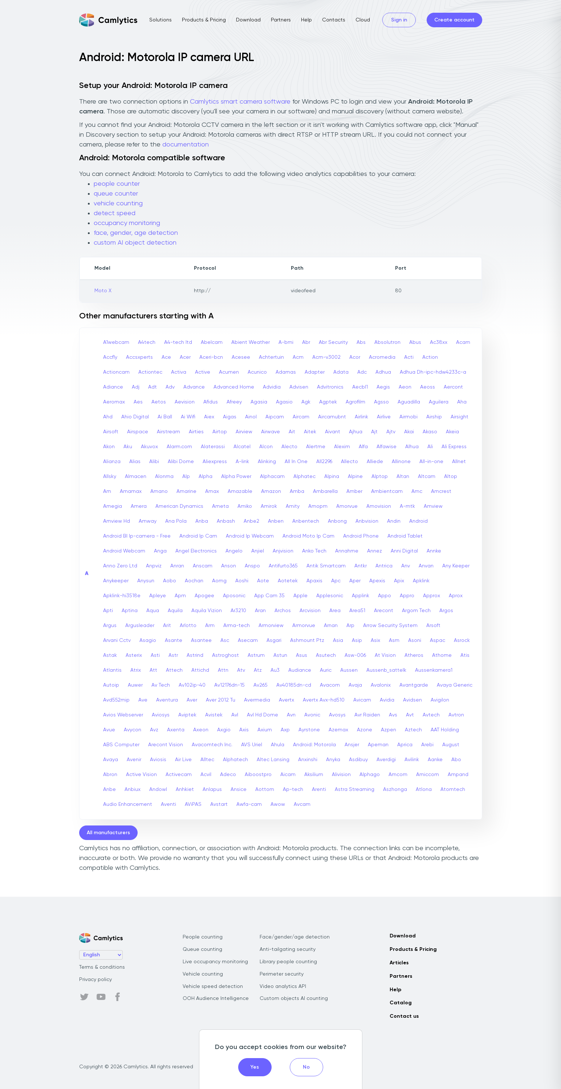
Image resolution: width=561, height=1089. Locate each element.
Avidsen (412, 700)
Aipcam (274, 416)
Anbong (337, 521)
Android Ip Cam (198, 536)
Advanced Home (234, 387)
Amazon (271, 491)
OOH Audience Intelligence (216, 998)
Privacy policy (95, 979)
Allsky (109, 476)
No (306, 1067)
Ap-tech (293, 789)
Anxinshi (307, 759)
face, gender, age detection (136, 233)
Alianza (112, 461)
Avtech (431, 715)
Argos (446, 610)
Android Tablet (405, 536)
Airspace (137, 431)
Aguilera (438, 402)
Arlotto (188, 625)
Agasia (259, 402)
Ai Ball (165, 416)
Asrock (462, 640)
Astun (280, 655)
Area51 (357, 610)
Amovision (378, 506)
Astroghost (225, 655)
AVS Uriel (251, 744)
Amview (433, 506)
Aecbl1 (360, 387)
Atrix (135, 670)
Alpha (205, 476)
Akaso (430, 431)
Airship (434, 416)
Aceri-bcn (211, 357)
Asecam (248, 640)
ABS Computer (121, 744)
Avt (410, 715)
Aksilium (313, 774)
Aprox (456, 595)
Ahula (277, 744)
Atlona (424, 789)
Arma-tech (236, 625)
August (450, 744)
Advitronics (330, 387)
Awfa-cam (249, 804)
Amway (147, 521)
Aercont (453, 387)
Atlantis (112, 670)
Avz (154, 729)
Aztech (413, 729)
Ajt (374, 431)
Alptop (379, 476)
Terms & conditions (102, 967)
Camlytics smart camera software (240, 102)
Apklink (421, 580)
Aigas (229, 416)
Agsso (381, 402)
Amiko (244, 506)
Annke (434, 551)
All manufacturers (108, 832)
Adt (152, 387)
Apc (336, 580)
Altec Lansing (273, 759)
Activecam (179, 774)
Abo (456, 759)
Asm (394, 640)
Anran (177, 565)
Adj (135, 387)
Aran (260, 610)
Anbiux (133, 789)
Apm (180, 595)
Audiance (299, 670)
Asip (357, 640)
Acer (185, 357)
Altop (450, 476)
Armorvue (303, 625)
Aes (138, 402)
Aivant (332, 431)
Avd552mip (116, 700)
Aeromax (114, 402)
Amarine (186, 491)
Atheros (414, 655)
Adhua (383, 372)
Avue (109, 729)
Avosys (337, 715)
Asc (224, 640)
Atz (258, 670)
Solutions (160, 20)
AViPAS (193, 804)
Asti (155, 655)
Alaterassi (213, 446)
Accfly (110, 357)
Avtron (456, 715)
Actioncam (116, 372)
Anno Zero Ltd (120, 565)
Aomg (219, 580)
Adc (362, 372)
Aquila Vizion (206, 610)
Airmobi (408, 416)
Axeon (200, 729)
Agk (305, 402)
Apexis (377, 580)
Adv (170, 387)
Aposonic (234, 595)
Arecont (383, 610)
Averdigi (386, 759)
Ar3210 (238, 610)
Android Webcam (124, 551)
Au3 (275, 670)
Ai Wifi (188, 416)
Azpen (388, 729)
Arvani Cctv (117, 640)
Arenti (319, 789)
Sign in (399, 20)
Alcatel (242, 446)
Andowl (158, 789)
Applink (360, 595)
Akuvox (149, 446)
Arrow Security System (390, 625)
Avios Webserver (123, 715)
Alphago (369, 774)
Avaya (110, 759)
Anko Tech (314, 551)
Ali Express (454, 446)
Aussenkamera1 (433, 670)
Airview (244, 431)
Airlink (361, 416)
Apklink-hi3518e (122, 595)
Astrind (195, 655)
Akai (409, 431)
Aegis (383, 387)
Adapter (315, 372)
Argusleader (139, 625)
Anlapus (212, 789)
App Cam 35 (269, 595)
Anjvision (283, 551)
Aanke (435, 759)
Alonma (164, 476)
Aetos (158, 402)
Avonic (312, 715)
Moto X (102, 290)
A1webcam (116, 342)
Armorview (271, 625)
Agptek (328, 402)
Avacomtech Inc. (212, 744)
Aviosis (158, 759)
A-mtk (407, 506)
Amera (139, 506)
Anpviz (154, 565)
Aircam (301, 416)
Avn (291, 715)
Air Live (183, 759)
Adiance (113, 387)
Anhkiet (185, 789)
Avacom (330, 685)
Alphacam (272, 476)
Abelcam (212, 342)
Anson (228, 565)
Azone (364, 729)
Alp (186, 476)
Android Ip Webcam (250, 536)
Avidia (387, 700)
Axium (264, 729)
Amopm (318, 506)
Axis (244, 729)
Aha (462, 402)
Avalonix (381, 685)
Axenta (175, 729)
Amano (159, 491)
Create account (454, 20)
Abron (110, 774)
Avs (393, 715)
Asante (173, 640)
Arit (167, 625)
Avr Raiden (367, 715)
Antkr (360, 565)
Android (418, 521)
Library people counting (288, 961)
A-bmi (286, 342)
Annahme (346, 551)
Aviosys (161, 715)
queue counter (116, 193)
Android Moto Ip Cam (308, 536)
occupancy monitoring (127, 223)
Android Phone (361, 536)
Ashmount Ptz (307, 640)
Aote (263, 580)
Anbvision (366, 521)
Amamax (131, 491)
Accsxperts (139, 357)
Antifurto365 (283, 565)
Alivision (341, 774)
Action (430, 357)
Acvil (205, 774)
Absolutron (387, 342)
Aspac (437, 640)
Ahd (108, 416)
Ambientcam (387, 491)
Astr (173, 655)
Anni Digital (404, 551)
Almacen (135, 476)
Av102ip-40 (192, 685)
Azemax (338, 729)
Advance (194, 387)
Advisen (298, 387)
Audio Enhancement (127, 804)
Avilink (412, 759)
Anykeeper (116, 580)
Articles (399, 962)
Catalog (401, 1002)
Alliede (375, 461)
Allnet (459, 461)
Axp (285, 729)
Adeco (228, 774)
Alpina (331, 476)
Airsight (459, 416)
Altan (403, 476)
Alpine (355, 476)
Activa (178, 372)
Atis (464, 655)
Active (202, 372)
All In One (296, 461)
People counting (203, 937)
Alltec (207, 759)
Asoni (414, 640)
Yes (255, 1067)
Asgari (274, 640)
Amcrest (441, 491)
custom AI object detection (135, 243)
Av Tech (160, 685)
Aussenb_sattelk (386, 670)
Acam (463, 342)
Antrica (384, 565)
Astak (110, 655)
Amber (354, 491)
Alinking (267, 461)
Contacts (333, 20)
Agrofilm (355, 402)
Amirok (269, 506)
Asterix (134, 655)
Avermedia (257, 700)
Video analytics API (283, 986)
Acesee (241, 357)
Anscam (202, 565)
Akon (109, 446)
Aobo (169, 580)
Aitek (310, 431)
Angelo (234, 551)
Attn (223, 670)
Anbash (226, 521)
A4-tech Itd (178, 342)
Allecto (349, 461)
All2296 (324, 461)
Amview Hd (116, 521)
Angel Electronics (196, 551)
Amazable (240, 491)
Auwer (135, 685)
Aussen (349, 670)
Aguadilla (409, 402)
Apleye (157, 595)
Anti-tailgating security (288, 949)
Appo (384, 595)
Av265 (260, 685)
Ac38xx (438, 342)
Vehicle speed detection (213, 986)
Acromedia (382, 357)
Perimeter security (282, 974)
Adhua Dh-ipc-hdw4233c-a (433, 372)
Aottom (264, 789)
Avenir (134, 759)
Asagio (147, 640)
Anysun (145, 580)
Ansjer (352, 744)
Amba (297, 491)
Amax (212, 491)
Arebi (427, 744)
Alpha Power (236, 476)
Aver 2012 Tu (220, 700)
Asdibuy (358, 759)
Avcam (302, 804)
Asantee (201, 640)
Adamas (286, 372)
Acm (298, 357)
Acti (409, 357)
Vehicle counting (203, 974)
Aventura (167, 700)
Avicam (362, 700)
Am (107, 491)
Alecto (289, 446)
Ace (166, 357)
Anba (201, 521)
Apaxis (314, 580)
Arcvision (310, 610)
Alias (135, 461)
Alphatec (304, 476)
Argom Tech (416, 610)
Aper (355, 580)
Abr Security (333, 342)
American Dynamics (179, 506)
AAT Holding (445, 729)
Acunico (257, 372)
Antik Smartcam (326, 565)
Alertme (315, 446)
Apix (399, 580)
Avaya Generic (454, 685)
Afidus (210, 402)
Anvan (426, 565)
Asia (338, 640)
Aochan (194, 580)
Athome (442, 655)
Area (335, 610)
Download (248, 20)
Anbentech (305, 521)
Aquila (175, 610)
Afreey (234, 402)
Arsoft (433, 625)
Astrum (256, 655)
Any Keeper (455, 565)
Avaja (355, 685)
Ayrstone (309, 729)
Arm (210, 625)
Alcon (266, 446)
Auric (326, 670)
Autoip (111, 685)
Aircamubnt (332, 416)
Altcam (426, 476)
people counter (117, 184)
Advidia (272, 387)
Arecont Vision (165, 744)
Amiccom (427, 774)
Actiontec (150, 372)
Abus (415, 342)
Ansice (239, 789)
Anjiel (257, 551)
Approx (431, 595)
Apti (108, 610)
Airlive (384, 416)
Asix (375, 640)
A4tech (146, 342)
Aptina (130, 610)
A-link (242, 461)
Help (306, 20)
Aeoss (427, 387)
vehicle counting (118, 203)
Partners (281, 20)
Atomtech (452, 789)
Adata (341, 372)
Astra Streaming (354, 789)
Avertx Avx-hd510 (324, 700)
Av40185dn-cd (293, 685)
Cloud (362, 20)
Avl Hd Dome (262, 715)
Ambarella (325, 491)
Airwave (270, 431)
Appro (407, 595)
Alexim (342, 446)
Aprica (404, 744)
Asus (301, 655)
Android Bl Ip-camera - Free (137, 536)
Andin (394, 521)
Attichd (200, 670)
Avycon (132, 729)
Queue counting (202, 949)
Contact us (404, 1016)
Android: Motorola (314, 744)
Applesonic (329, 595)
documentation (185, 144)
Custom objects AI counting (294, 998)
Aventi (168, 804)
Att (153, 670)
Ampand (458, 774)
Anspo (252, 565)
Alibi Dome (181, 461)
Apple (300, 595)
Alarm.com (179, 446)
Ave (142, 700)
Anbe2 (251, 521)
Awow (278, 804)
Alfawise (387, 446)
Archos (283, 610)
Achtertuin (271, 357)
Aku (127, 446)
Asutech (326, 655)
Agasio (284, 402)
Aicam (288, 774)
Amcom (398, 774)
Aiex (209, 416)
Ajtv (390, 431)
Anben (276, 521)
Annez (374, 551)
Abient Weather (250, 342)
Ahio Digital (135, 416)
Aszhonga (395, 789)
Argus (110, 625)
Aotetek (288, 580)
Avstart (219, 804)
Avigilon (440, 700)
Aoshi (241, 580)
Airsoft (110, 431)
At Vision (385, 655)
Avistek (214, 715)
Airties (196, 431)
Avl (234, 715)
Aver (192, 700)
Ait (292, 431)
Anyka (333, 759)
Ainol (251, 416)
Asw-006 (355, 655)
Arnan (331, 625)
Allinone (401, 461)
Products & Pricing (204, 20)
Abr (306, 342)
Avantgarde (413, 685)
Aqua (152, 610)
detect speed (114, 213)
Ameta (220, 506)
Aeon (405, 387)
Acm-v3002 (326, 357)
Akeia (452, 431)
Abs (361, 342)
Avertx (286, 700)
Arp (350, 625)
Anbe (109, 789)
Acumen (229, 372)
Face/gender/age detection (295, 937)
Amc (416, 491)
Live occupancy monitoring (215, 961)
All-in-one (431, 461)
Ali (430, 446)
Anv (405, 565)
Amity (293, 506)
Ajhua (355, 431)
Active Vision (141, 774)
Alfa (363, 446)
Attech (174, 670)
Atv (241, 670)
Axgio (224, 729)
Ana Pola (176, 521)
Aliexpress (215, 461)
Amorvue (347, 506)
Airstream (168, 431)
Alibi (154, 461)
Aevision (185, 402)
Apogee (204, 595)
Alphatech (235, 759)
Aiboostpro (258, 774)
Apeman (378, 744)
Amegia (112, 506)
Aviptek (187, 715)
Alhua (412, 446)
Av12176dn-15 (229, 685)
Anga (160, 551)
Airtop (219, 431)
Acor (354, 357)
